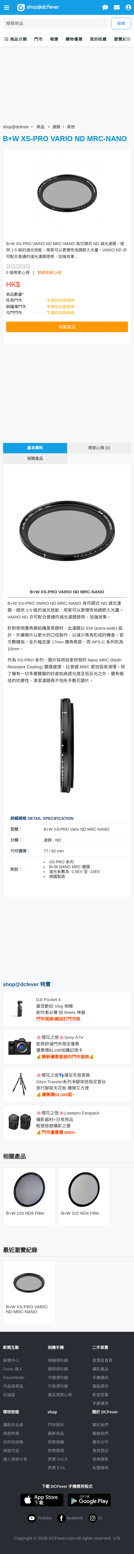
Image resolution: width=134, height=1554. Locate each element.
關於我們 (100, 1425)
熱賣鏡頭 (56, 1450)
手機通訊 (100, 1377)
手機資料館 (58, 1377)
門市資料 (56, 1425)
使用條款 (100, 1459)
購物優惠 (73, 39)
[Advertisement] (67, 939)
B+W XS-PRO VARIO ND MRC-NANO (26, 1309)
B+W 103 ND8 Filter (25, 1213)
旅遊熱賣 (11, 1433)
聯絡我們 (100, 1433)
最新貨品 (56, 1433)
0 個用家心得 (18, 272)
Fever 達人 (13, 1369)
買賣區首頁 (102, 1360)
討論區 (9, 1395)
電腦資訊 (100, 1386)
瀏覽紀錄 (122, 39)
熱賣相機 (56, 1442)
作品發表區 (13, 1386)
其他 (71, 127)
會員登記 (100, 1450)
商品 (40, 127)
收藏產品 (67, 326)
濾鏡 (56, 127)
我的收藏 (98, 39)
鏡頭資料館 (58, 1369)
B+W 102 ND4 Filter (80, 1213)
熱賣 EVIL (57, 1468)
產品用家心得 (60, 1395)
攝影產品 (100, 1369)
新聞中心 (11, 1360)
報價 (54, 39)
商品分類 (15, 39)
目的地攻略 (13, 1442)
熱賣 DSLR (58, 1459)
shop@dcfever (16, 127)
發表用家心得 (49, 272)
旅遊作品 (11, 1450)
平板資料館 (58, 1386)
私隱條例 (100, 1468)
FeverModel (13, 1377)
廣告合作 (100, 1442)
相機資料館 (58, 1360)
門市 (38, 39)
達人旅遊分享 (15, 1459)
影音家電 (100, 1395)
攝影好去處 (13, 1425)
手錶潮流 (100, 1403)
